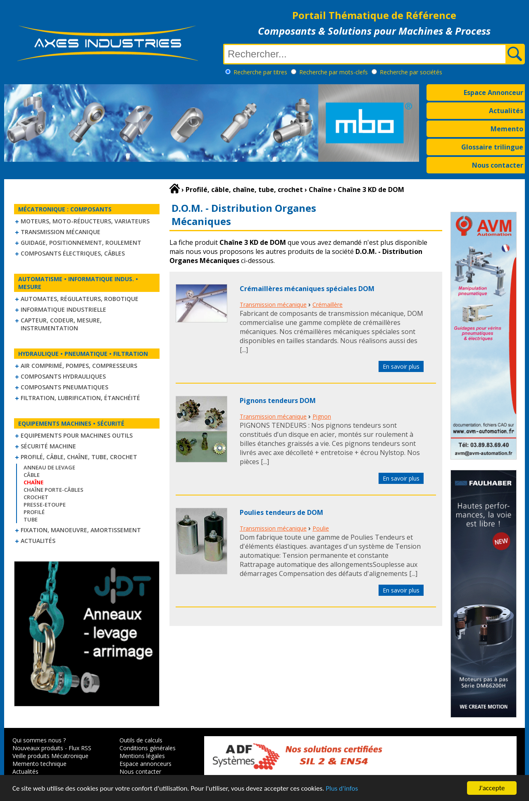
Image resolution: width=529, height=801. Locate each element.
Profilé (34, 512)
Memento (507, 128)
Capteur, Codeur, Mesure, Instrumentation (61, 324)
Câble (32, 475)
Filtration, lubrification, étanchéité (80, 398)
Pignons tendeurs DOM (278, 400)
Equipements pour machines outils (77, 435)
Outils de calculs (140, 740)
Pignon (321, 416)
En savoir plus (401, 366)
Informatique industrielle (63, 309)
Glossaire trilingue (492, 147)
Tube (31, 519)
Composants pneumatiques (64, 387)
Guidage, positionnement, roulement (81, 242)
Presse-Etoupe (45, 504)
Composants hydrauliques (63, 376)
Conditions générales (147, 748)
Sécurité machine (48, 446)
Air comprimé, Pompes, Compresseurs (79, 366)
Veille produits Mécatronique (50, 756)
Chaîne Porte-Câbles (53, 489)
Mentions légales (142, 756)
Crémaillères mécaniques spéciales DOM (307, 288)
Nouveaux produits (37, 748)
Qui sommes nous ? (39, 740)
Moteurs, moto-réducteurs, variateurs (85, 221)
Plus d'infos (342, 788)
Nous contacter (497, 165)
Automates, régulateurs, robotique (79, 299)
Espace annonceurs (145, 764)
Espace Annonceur (493, 92)
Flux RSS (80, 748)
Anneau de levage (49, 467)
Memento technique (39, 764)
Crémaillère (327, 304)
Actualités (506, 110)
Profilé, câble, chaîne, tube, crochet (79, 457)
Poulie (320, 528)
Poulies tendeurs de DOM (281, 512)
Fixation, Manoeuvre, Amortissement (81, 530)
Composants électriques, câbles (73, 253)
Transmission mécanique (60, 232)
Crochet (36, 497)
